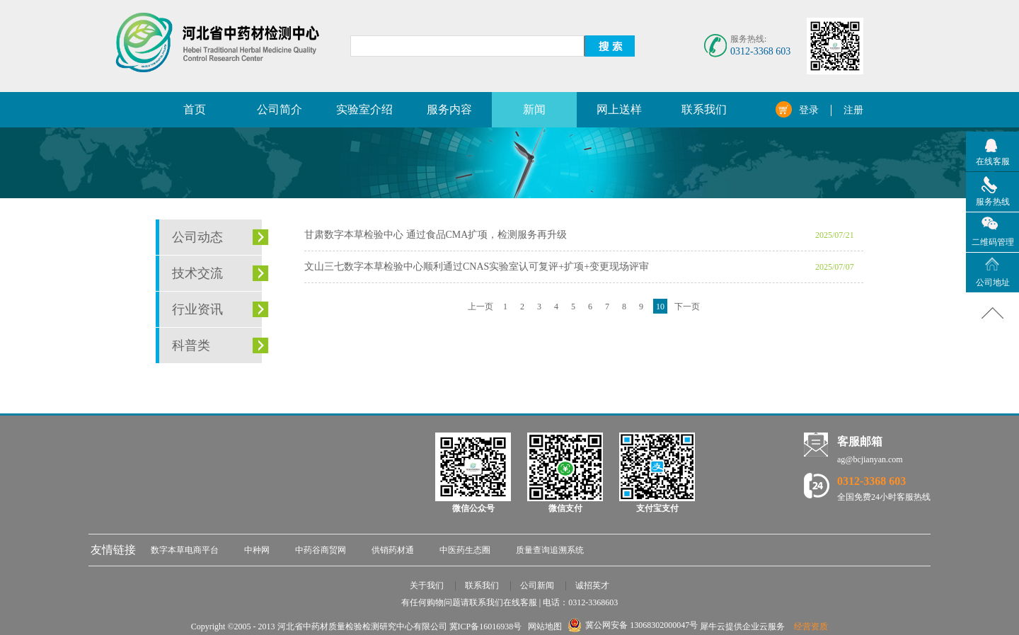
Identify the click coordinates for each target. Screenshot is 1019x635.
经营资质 (811, 626)
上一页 (480, 306)
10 (660, 306)
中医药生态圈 (464, 550)
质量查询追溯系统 (550, 550)
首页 (194, 109)
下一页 (687, 306)
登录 (809, 110)
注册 (853, 110)
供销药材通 (393, 550)
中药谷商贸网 (320, 550)
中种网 (257, 550)
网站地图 (543, 626)
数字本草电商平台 (185, 550)
